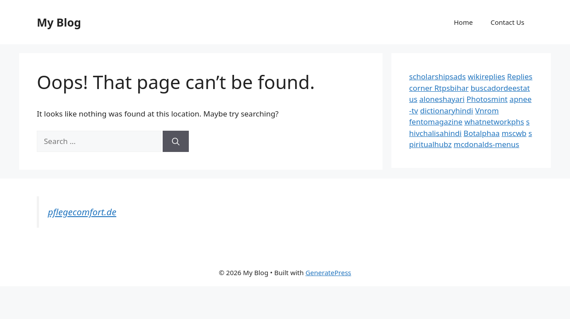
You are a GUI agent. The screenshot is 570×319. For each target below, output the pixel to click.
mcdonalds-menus (486, 144)
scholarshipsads (437, 76)
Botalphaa (482, 133)
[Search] (176, 141)
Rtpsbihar (451, 88)
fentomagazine (435, 122)
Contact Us (507, 22)
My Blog (59, 22)
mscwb (514, 133)
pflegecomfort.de (82, 212)
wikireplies (486, 76)
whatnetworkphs (494, 122)
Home (463, 22)
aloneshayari (442, 99)
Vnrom (487, 110)
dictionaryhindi (446, 110)
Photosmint (487, 99)
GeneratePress (328, 272)
